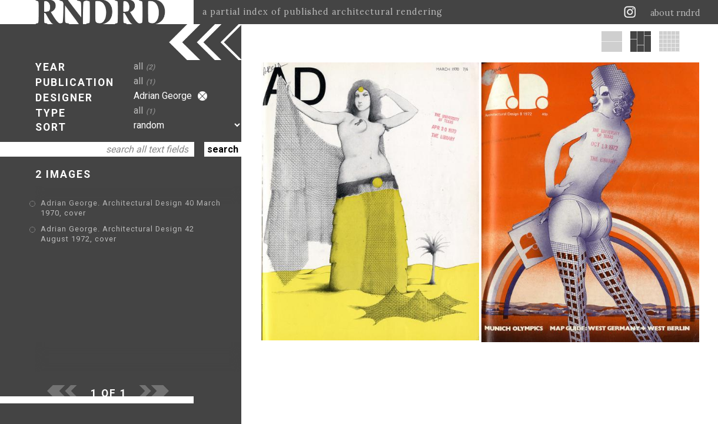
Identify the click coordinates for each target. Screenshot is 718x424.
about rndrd (675, 13)
